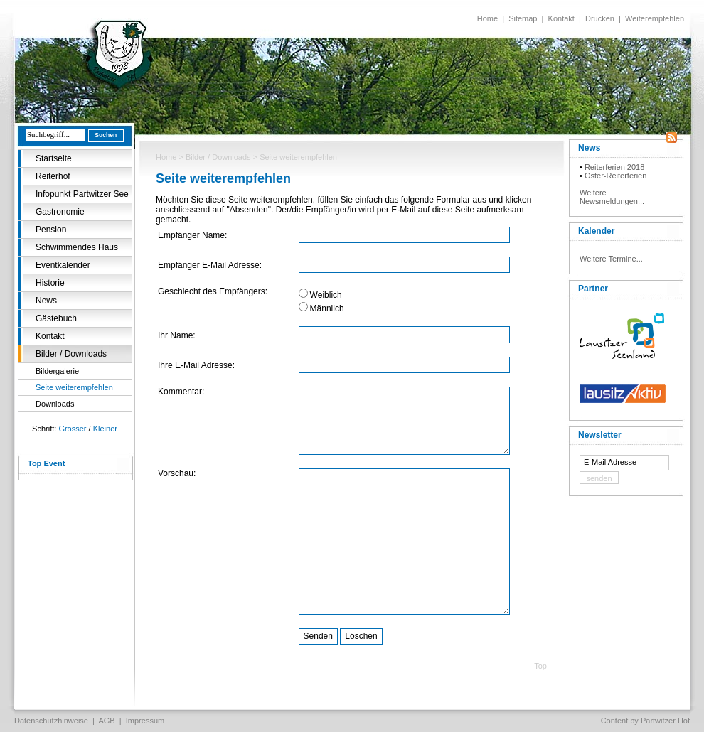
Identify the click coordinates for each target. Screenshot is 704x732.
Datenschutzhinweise (51, 720)
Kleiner (105, 428)
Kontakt (561, 18)
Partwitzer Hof (665, 720)
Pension (51, 230)
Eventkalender (63, 265)
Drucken (599, 18)
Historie (50, 283)
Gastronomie (60, 212)
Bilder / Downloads (71, 354)
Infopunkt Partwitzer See (82, 194)
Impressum (145, 720)
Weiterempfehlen (654, 18)
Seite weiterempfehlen (74, 387)
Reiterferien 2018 (614, 167)
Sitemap (522, 18)
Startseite (54, 158)
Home (487, 18)
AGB (106, 720)
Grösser (72, 428)
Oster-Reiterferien (615, 175)
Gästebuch (56, 318)
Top (540, 666)
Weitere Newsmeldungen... (612, 196)
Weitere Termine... (611, 258)
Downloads (55, 403)
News (46, 301)
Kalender (596, 231)
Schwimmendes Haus (77, 247)
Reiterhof (53, 176)
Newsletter (600, 435)
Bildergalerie (57, 371)
